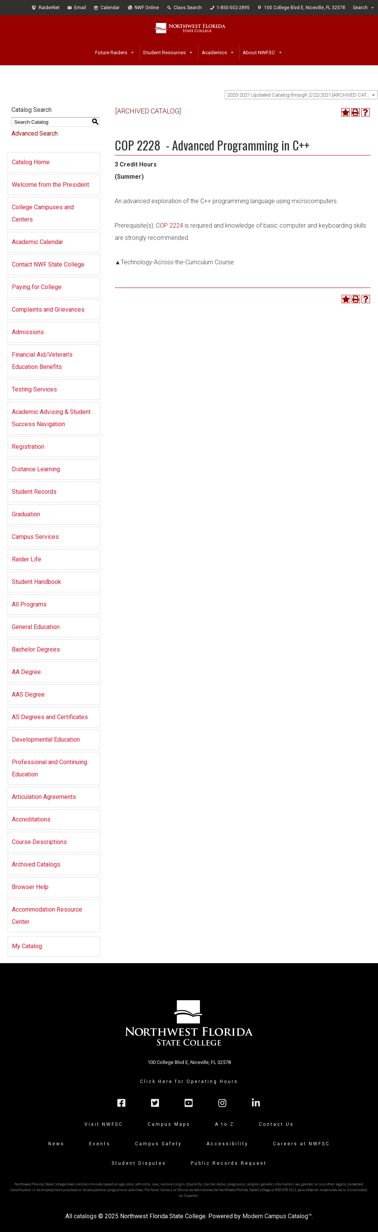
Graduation (26, 514)
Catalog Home (31, 162)
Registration (28, 446)
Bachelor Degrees (36, 649)
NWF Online (147, 7)
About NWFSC (259, 52)
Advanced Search (34, 133)
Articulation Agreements (44, 796)
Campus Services (35, 536)
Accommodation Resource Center (47, 915)
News (56, 1143)
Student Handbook (36, 581)
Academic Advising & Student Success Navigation (51, 418)
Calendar (110, 7)
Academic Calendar (37, 242)
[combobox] (301, 94)
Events (99, 1143)
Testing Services (34, 389)
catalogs (85, 1216)
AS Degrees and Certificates (50, 717)
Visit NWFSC (103, 1124)
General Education (36, 627)
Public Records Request (229, 1163)
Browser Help (30, 887)
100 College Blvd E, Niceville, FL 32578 (304, 7)
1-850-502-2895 (233, 7)
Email (80, 7)
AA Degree (26, 672)
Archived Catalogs (36, 864)
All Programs (29, 604)
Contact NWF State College (48, 264)
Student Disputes (139, 1163)
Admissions (28, 332)
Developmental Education (46, 739)
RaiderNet (49, 7)
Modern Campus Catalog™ (277, 1216)
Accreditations (31, 819)
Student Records (34, 491)
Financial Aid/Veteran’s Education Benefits (42, 360)
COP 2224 (169, 225)
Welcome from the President (50, 184)
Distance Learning (36, 469)
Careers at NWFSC (301, 1143)
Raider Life (26, 559)
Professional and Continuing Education (49, 768)
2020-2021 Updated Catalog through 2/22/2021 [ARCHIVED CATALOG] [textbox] (302, 95)
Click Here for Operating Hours (189, 1081)
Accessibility (227, 1143)
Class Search (188, 7)
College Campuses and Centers (43, 213)
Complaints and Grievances (48, 309)
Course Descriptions (39, 842)
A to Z (224, 1124)
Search (360, 7)
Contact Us (276, 1124)
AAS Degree (28, 694)
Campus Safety (158, 1143)
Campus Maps (169, 1124)
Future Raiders (111, 52)
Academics (214, 52)
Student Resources (164, 52)
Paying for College (37, 287)
